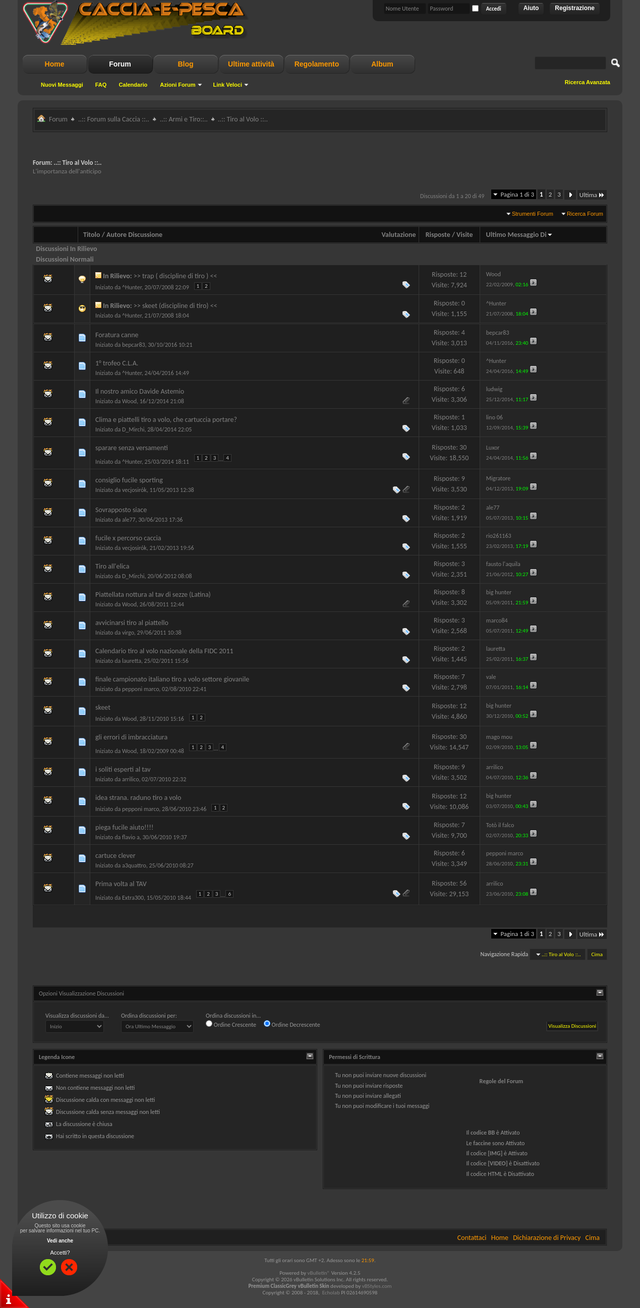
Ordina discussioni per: (149, 1015)
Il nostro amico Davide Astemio (139, 391)
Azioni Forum (177, 85)
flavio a (131, 837)
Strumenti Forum (532, 214)
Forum (120, 64)
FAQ (101, 85)
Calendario (133, 85)
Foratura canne (117, 335)
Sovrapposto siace (121, 510)
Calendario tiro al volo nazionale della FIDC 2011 (164, 651)
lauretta (131, 660)
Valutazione (399, 234)
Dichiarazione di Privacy (546, 1237)
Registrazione (575, 8)
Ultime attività (251, 64)
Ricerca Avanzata (587, 82)
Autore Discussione (134, 234)
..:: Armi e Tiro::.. (184, 119)
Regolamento (317, 64)
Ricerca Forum (585, 214)
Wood (129, 401)
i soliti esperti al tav (123, 769)
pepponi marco (140, 689)
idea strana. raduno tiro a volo (138, 797)
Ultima (592, 195)
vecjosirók (134, 489)
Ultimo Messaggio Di (519, 234)
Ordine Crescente (231, 1024)
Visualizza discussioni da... (77, 1015)
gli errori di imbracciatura (131, 737)
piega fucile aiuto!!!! (124, 827)
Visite (464, 234)
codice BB (483, 1132)
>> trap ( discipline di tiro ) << (175, 276)
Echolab (331, 1292)
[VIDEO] (497, 1163)
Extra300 (133, 897)
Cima (597, 954)
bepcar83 (133, 344)
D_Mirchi (133, 429)
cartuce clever (115, 855)
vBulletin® (318, 1273)
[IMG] (495, 1153)
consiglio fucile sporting (129, 480)
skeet (102, 707)
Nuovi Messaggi (62, 85)
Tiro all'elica (112, 566)
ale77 (129, 519)
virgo (128, 632)
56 (463, 883)
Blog (185, 64)
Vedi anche (60, 1240)
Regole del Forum (501, 1081)
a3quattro (134, 865)
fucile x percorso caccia (128, 538)
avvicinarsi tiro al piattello (131, 622)
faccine (482, 1143)
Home (55, 64)
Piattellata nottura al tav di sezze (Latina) (153, 594)
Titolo (91, 234)
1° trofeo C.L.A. (116, 363)
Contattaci (472, 1237)
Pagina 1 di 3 (517, 194)
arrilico (130, 779)
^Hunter (132, 287)
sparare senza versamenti (131, 448)
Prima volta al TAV (121, 884)
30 (463, 447)
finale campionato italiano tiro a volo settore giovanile (172, 679)
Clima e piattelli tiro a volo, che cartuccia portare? (166, 419)
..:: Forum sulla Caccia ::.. (113, 119)
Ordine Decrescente (292, 1024)
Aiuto (531, 8)
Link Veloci (227, 85)
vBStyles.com (377, 1286)
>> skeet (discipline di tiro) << (175, 305)
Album (382, 64)
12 (463, 274)
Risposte (438, 234)
